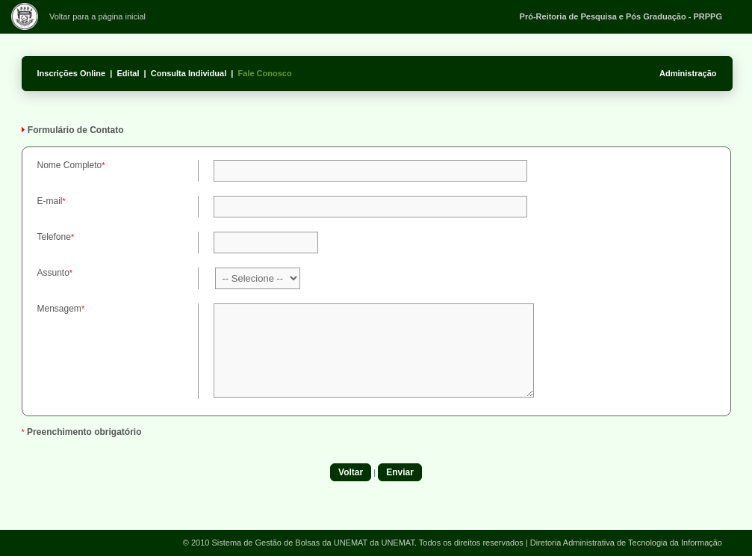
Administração (687, 73)
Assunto (53, 273)
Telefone (54, 237)
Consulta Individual (188, 73)
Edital (128, 73)
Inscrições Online (71, 73)
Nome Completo (69, 165)
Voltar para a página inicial (97, 16)
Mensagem (59, 308)
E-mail (50, 201)
